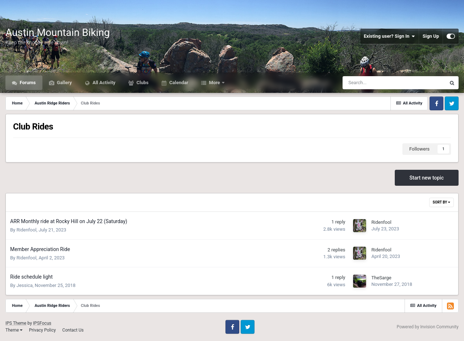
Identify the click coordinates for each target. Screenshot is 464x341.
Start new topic (427, 178)
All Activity (103, 82)
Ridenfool (26, 230)
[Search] (376, 82)
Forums (27, 82)
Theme (13, 330)
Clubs (141, 82)
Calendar (178, 82)
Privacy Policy (42, 330)
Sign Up (431, 36)
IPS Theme (15, 323)
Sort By (441, 202)
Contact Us (73, 330)
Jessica (24, 285)
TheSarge (381, 277)
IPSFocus (42, 323)
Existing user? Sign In (389, 36)
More (214, 82)
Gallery (64, 82)
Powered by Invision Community (428, 326)
